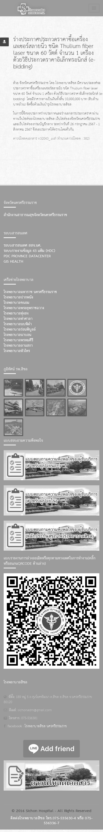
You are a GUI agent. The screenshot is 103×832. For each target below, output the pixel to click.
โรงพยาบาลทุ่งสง (16, 313)
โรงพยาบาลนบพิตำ (18, 324)
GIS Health (13, 261)
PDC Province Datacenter (27, 256)
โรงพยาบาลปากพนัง (18, 297)
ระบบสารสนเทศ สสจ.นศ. (22, 245)
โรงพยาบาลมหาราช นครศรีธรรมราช (30, 292)
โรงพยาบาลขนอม (16, 302)
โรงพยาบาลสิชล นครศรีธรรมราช (46, 726)
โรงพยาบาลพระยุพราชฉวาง (24, 308)
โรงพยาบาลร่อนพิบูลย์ (20, 329)
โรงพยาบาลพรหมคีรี (18, 340)
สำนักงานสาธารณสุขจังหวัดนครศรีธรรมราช (35, 215)
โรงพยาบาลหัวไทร (17, 351)
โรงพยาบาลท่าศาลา (18, 319)
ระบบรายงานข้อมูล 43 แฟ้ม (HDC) (29, 251)
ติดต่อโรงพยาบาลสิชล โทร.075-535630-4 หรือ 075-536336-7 (51, 821)
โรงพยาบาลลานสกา (18, 345)
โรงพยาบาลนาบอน (17, 335)
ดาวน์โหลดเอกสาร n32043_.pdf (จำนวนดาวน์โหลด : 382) (51, 138)
